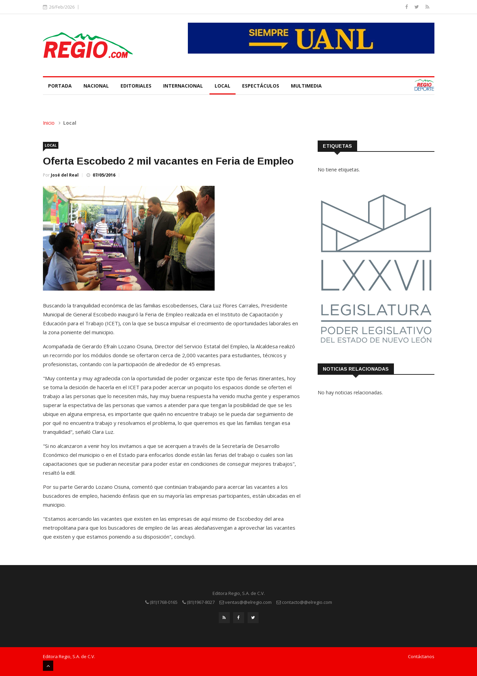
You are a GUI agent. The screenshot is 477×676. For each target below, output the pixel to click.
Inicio (49, 123)
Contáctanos (421, 656)
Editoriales (136, 85)
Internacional (183, 85)
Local (222, 85)
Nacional (96, 85)
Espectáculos (260, 85)
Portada (60, 85)
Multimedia (306, 85)
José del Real (65, 175)
